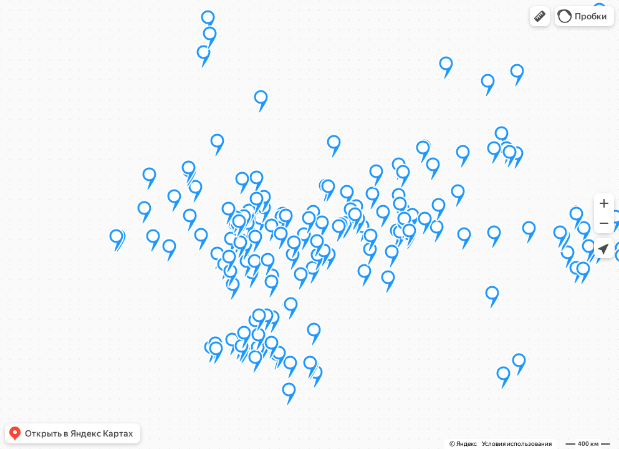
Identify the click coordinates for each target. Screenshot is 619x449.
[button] (540, 16)
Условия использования (517, 443)
